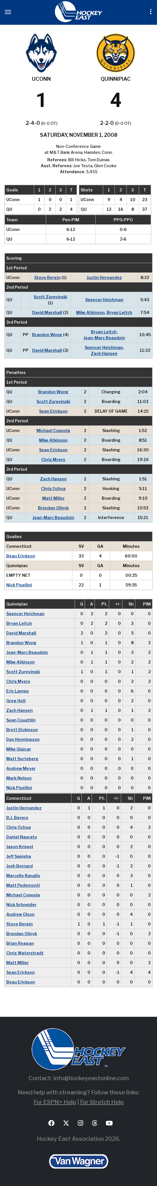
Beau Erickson (20, 555)
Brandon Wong (47, 334)
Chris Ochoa (53, 488)
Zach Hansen (104, 353)
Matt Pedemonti (23, 885)
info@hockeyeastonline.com (91, 1078)
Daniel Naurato (21, 836)
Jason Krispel (19, 846)
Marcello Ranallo (23, 875)
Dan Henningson (23, 739)
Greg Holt (16, 700)
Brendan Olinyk (53, 507)
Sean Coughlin (21, 720)
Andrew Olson (20, 914)
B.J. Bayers (17, 817)
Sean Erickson (53, 411)
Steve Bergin (47, 277)
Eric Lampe (17, 691)
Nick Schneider (21, 904)
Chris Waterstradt (25, 953)
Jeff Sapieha (18, 856)
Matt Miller (53, 498)
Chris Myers (53, 459)
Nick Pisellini (19, 584)
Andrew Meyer (21, 768)
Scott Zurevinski (50, 296)
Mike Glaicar (18, 749)
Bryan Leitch (119, 312)
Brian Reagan (20, 943)
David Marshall (47, 312)
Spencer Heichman (104, 299)
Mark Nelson (19, 778)
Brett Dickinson (22, 729)
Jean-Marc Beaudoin (104, 337)
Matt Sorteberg (22, 758)
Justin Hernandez (104, 277)
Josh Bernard (19, 865)
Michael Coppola (53, 430)
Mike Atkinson (90, 312)
